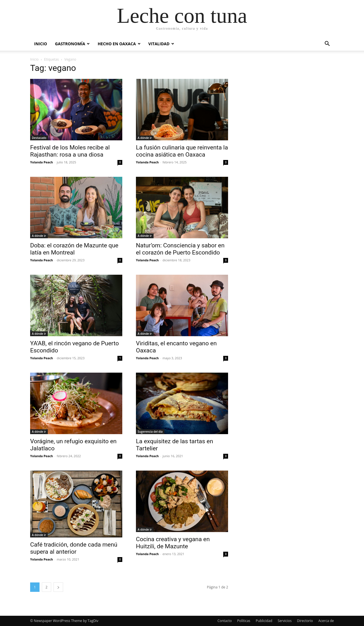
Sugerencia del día (150, 432)
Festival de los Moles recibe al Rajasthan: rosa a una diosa (70, 151)
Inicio (40, 43)
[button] (327, 44)
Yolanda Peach (41, 162)
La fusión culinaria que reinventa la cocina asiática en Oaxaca (182, 151)
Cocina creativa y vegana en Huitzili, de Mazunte (173, 543)
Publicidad (264, 620)
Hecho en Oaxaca (117, 43)
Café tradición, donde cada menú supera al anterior (73, 548)
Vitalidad (158, 43)
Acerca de (326, 620)
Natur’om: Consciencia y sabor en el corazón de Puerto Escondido (180, 249)
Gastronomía (70, 43)
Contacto (225, 620)
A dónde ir (145, 138)
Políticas (243, 620)
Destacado (39, 138)
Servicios (284, 620)
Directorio (305, 620)
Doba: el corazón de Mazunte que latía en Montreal (74, 249)
